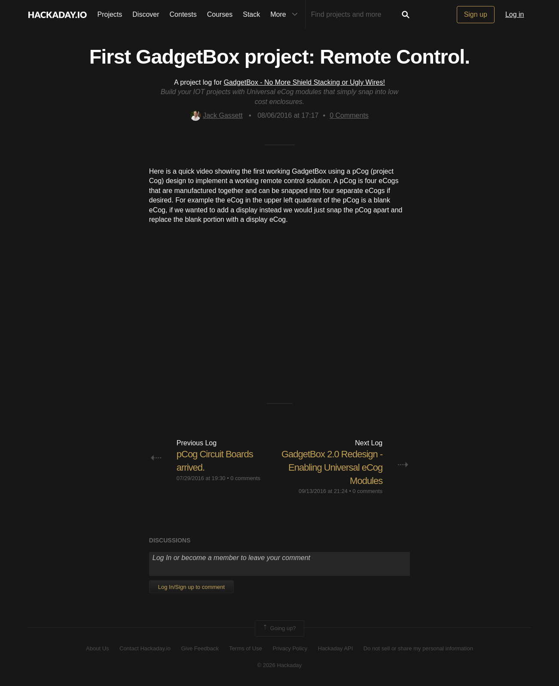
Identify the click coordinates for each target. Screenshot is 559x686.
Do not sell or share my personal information (418, 648)
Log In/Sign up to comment (191, 587)
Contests (183, 14)
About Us (97, 648)
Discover (145, 14)
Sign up (475, 14)
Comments (349, 115)
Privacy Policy (289, 648)
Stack (251, 14)
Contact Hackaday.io (145, 648)
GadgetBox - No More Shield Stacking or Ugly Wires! (304, 82)
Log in (514, 14)
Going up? (279, 628)
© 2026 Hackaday (279, 665)
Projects (110, 14)
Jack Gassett (216, 115)
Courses (220, 14)
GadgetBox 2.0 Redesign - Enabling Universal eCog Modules (331, 467)
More (285, 14)
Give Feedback (199, 648)
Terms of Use (245, 648)
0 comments (245, 478)
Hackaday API (335, 648)
